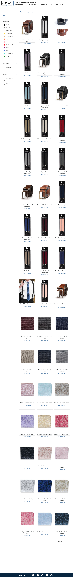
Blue (7, 50)
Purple (7, 47)
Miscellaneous (9, 83)
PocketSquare (9, 78)
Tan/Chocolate (9, 36)
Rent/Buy (8, 67)
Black (7, 24)
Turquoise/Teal (9, 53)
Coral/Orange (9, 39)
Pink (7, 42)
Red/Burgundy (9, 44)
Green (7, 56)
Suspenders (9, 81)
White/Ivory (9, 30)
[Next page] (68, 12)
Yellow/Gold (9, 33)
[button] (10, 21)
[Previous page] (65, 12)
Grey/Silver (9, 27)
